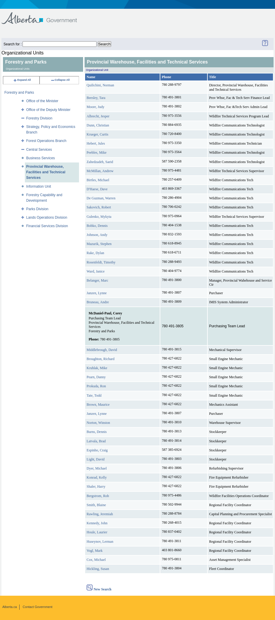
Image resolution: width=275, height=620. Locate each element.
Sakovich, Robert (99, 207)
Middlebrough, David (102, 350)
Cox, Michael (96, 560)
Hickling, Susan (98, 569)
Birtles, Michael (98, 180)
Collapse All (60, 79)
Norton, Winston (98, 423)
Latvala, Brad (96, 441)
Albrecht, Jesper (98, 116)
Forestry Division (39, 118)
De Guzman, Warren (101, 198)
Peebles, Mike (96, 152)
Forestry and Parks (19, 92)
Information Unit (38, 186)
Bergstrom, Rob (98, 496)
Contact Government (38, 607)
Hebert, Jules (96, 143)
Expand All (22, 79)
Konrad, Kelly (97, 477)
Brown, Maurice (98, 405)
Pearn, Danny (96, 377)
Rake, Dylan (95, 253)
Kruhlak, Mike (97, 368)
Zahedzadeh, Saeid (100, 162)
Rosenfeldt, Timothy (101, 262)
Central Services (39, 150)
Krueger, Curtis (97, 134)
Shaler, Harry (96, 486)
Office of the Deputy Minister (48, 110)
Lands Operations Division (46, 217)
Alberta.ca (9, 607)
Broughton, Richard (100, 359)
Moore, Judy (95, 107)
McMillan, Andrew (100, 171)
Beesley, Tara (96, 98)
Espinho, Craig (97, 450)
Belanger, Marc (97, 280)
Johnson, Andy (97, 235)
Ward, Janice (96, 271)
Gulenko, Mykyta (99, 217)
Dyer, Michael (97, 468)
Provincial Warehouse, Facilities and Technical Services (46, 172)
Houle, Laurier (97, 532)
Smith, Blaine (96, 505)
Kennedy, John (97, 523)
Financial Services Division (47, 226)
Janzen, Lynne (97, 293)
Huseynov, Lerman (100, 541)
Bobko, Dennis (97, 226)
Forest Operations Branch (46, 141)
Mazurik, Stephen (99, 244)
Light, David (95, 459)
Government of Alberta (44, 15)
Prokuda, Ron (96, 386)
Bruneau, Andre (98, 302)
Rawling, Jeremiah (100, 514)
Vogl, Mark (94, 551)
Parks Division (37, 209)
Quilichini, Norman (100, 85)
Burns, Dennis (97, 432)
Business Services (40, 158)
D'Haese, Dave (97, 189)
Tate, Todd (94, 395)
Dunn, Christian (98, 125)
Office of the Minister (42, 101)
